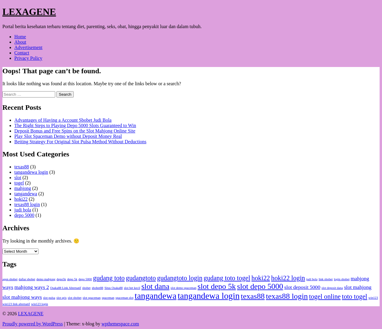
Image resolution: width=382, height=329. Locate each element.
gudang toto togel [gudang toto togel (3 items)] (227, 278)
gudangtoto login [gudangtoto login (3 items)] (179, 278)
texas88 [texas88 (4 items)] (253, 296)
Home (20, 36)
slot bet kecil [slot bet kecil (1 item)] (132, 288)
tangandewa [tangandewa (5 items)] (155, 296)
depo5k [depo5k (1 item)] (61, 279)
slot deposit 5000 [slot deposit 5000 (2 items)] (302, 287)
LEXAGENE (29, 11)
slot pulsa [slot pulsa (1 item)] (49, 297)
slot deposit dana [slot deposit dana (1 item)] (332, 288)
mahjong (22, 188)
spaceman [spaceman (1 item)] (108, 297)
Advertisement (28, 47)
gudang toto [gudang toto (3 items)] (109, 278)
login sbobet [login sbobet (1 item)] (341, 279)
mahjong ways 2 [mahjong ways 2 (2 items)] (31, 287)
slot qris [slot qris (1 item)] (61, 297)
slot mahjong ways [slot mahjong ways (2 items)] (22, 297)
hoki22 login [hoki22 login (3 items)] (288, 278)
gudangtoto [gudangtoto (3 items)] (141, 278)
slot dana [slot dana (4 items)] (155, 286)
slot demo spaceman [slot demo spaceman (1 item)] (183, 288)
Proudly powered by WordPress (32, 323)
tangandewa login (31, 172)
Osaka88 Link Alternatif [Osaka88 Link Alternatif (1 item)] (65, 288)
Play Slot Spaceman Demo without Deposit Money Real (68, 136)
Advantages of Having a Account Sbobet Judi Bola (63, 120)
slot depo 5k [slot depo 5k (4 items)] (217, 286)
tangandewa (25, 193)
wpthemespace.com (120, 323)
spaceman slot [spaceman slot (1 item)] (124, 297)
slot (17, 177)
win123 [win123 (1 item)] (373, 297)
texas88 (21, 166)
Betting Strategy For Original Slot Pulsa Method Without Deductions (80, 141)
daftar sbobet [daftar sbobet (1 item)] (27, 279)
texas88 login (27, 204)
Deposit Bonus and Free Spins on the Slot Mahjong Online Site (74, 130)
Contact (21, 52)
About (20, 42)
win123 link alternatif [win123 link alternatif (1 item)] (16, 304)
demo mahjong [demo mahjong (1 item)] (46, 279)
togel (19, 182)
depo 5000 (24, 215)
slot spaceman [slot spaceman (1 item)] (92, 297)
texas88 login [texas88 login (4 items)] (287, 296)
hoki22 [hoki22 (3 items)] (260, 278)
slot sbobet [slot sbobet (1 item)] (74, 297)
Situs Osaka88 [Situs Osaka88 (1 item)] (113, 288)
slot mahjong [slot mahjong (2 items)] (358, 287)
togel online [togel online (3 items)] (325, 296)
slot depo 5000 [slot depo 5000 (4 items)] (260, 286)
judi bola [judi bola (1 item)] (312, 279)
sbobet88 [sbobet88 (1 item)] (97, 288)
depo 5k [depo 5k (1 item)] (72, 279)
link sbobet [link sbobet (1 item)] (326, 279)
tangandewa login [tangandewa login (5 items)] (209, 296)
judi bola (22, 209)
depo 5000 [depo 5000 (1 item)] (85, 279)
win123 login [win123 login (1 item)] (39, 304)
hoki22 (20, 199)
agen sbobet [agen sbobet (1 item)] (10, 279)
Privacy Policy (28, 58)
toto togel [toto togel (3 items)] (354, 296)
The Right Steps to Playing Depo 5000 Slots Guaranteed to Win (75, 125)
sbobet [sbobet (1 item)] (86, 288)
